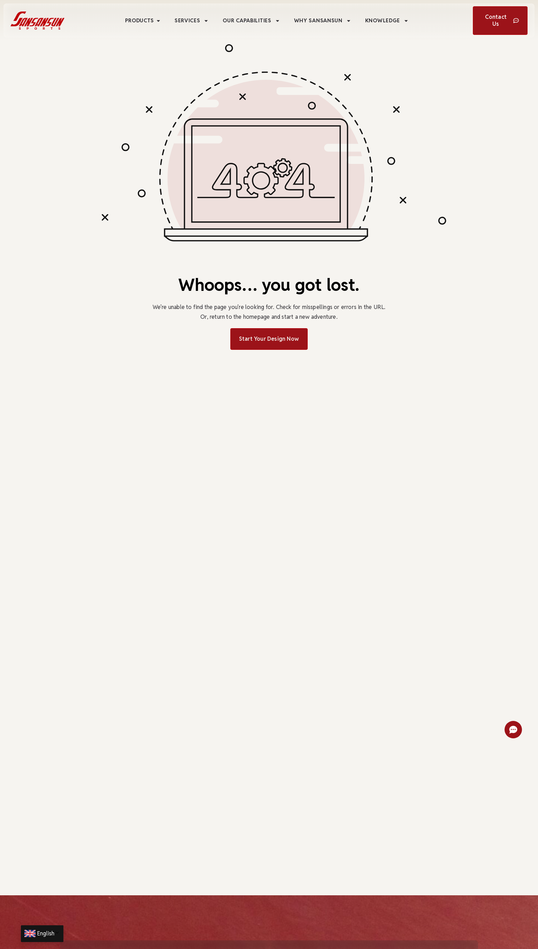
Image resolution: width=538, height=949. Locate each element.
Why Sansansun (322, 21)
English (48, 933)
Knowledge (387, 21)
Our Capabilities (251, 21)
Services (192, 21)
